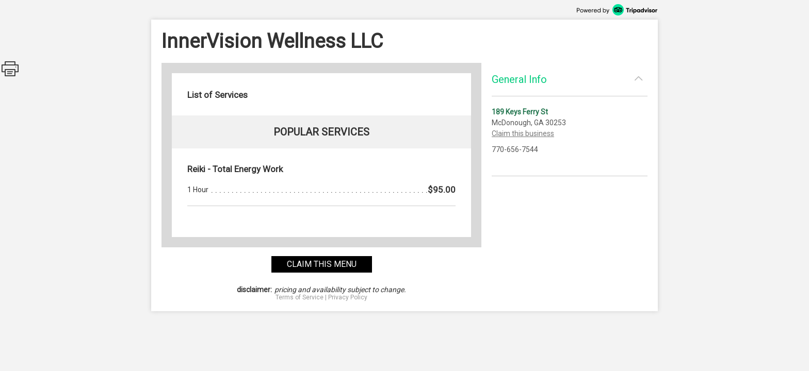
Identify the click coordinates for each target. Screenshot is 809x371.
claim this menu (322, 264)
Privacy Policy (347, 297)
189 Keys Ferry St (520, 112)
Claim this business (523, 133)
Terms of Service (299, 297)
